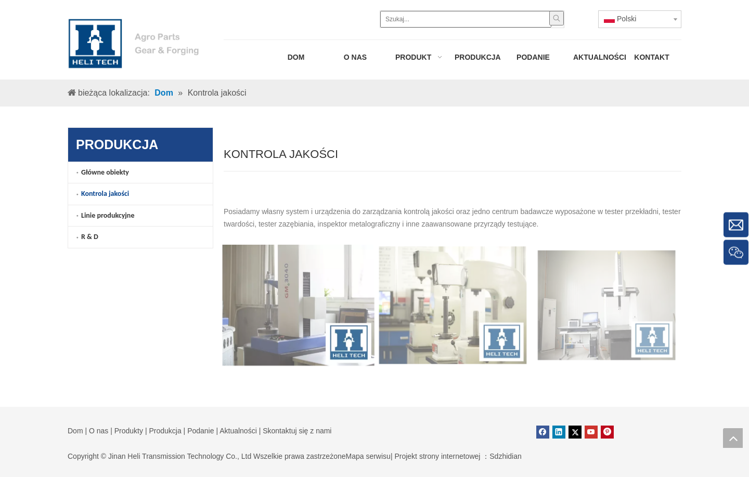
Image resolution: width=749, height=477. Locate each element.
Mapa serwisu (368, 456)
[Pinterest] (607, 432)
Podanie (200, 431)
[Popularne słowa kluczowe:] (556, 18)
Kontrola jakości (105, 193)
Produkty (128, 431)
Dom (75, 431)
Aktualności (238, 431)
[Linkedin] (558, 432)
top (733, 438)
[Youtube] (591, 432)
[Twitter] (575, 432)
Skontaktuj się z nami (297, 431)
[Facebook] (542, 432)
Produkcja (165, 431)
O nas (98, 431)
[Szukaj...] (465, 19)
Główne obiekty (105, 172)
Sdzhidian (505, 456)
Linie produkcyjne (107, 215)
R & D (89, 236)
